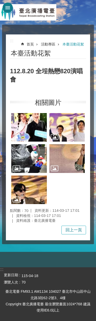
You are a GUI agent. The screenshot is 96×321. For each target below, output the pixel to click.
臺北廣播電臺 (28, 12)
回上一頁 (74, 230)
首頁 (30, 44)
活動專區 (48, 44)
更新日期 (11, 275)
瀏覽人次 (11, 282)
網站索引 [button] (8, 8)
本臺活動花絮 (73, 44)
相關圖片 (48, 102)
